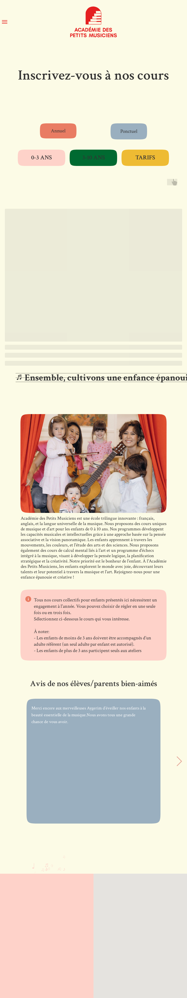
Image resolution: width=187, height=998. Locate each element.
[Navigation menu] (4, 22)
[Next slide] (179, 761)
